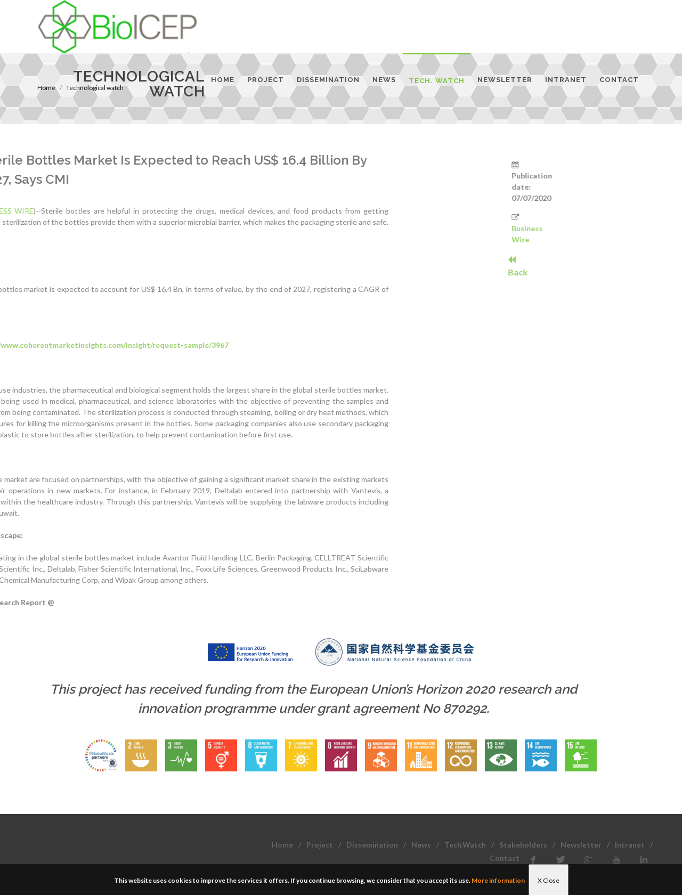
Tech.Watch (465, 844)
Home (282, 844)
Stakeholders (523, 844)
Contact (504, 858)
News (421, 844)
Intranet (630, 844)
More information (498, 880)
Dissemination (372, 844)
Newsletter (581, 844)
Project (319, 844)
